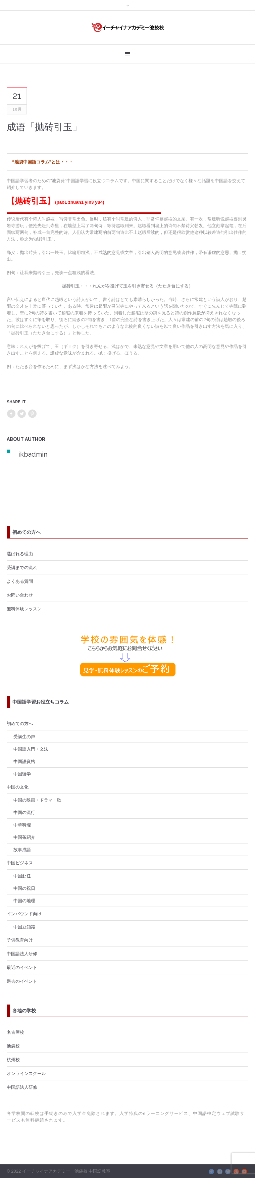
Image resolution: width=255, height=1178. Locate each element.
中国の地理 (24, 901)
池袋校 (13, 1046)
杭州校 (13, 1060)
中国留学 (22, 774)
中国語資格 (24, 761)
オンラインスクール (26, 1073)
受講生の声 (24, 736)
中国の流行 (24, 812)
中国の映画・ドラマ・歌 (37, 800)
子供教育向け (20, 940)
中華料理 (22, 825)
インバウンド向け (24, 914)
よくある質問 (20, 581)
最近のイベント (22, 967)
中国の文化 (18, 787)
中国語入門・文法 (30, 749)
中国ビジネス (20, 863)
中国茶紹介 (24, 837)
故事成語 (22, 850)
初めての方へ (20, 723)
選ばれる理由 (20, 554)
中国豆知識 (24, 927)
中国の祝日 (24, 888)
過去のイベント (22, 981)
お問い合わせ (20, 595)
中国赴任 (22, 876)
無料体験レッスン (24, 609)
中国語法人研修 (22, 954)
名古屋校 (15, 1032)
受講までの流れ (22, 567)
